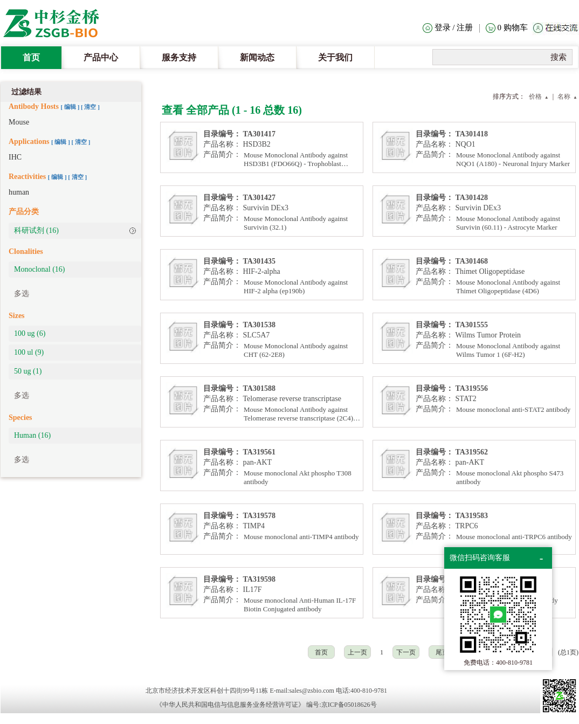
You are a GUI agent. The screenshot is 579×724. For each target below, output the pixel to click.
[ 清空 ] (90, 107)
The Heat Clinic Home (57, 24)
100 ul (29, 352)
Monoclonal (39, 269)
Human (32, 435)
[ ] (70, 107)
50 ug (28, 371)
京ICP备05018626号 (349, 704)
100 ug (29, 333)
